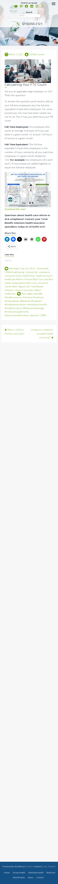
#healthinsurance (13, 297)
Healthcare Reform (14, 279)
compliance (44, 272)
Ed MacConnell (36, 54)
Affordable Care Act (18, 268)
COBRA (42, 315)
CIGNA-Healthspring (14, 272)
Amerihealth (43, 268)
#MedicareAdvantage (33, 308)
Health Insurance (44, 275)
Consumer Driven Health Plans (20, 275)
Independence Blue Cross (24, 283)
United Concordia (24, 290)
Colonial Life (31, 272)
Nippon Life (24, 286)
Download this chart (15, 209)
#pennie (34, 315)
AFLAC (33, 268)
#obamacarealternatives (17, 315)
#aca (23, 293)
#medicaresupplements (17, 311)
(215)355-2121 (29, 23)
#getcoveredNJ (35, 293)
